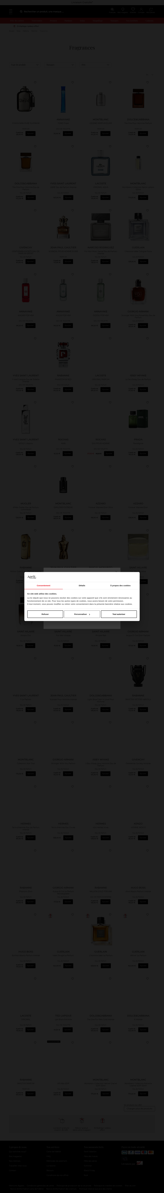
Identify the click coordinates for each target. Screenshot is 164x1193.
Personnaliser (82, 614)
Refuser (45, 614)
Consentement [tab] (43, 585)
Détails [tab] (82, 585)
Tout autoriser (118, 614)
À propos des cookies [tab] (120, 585)
